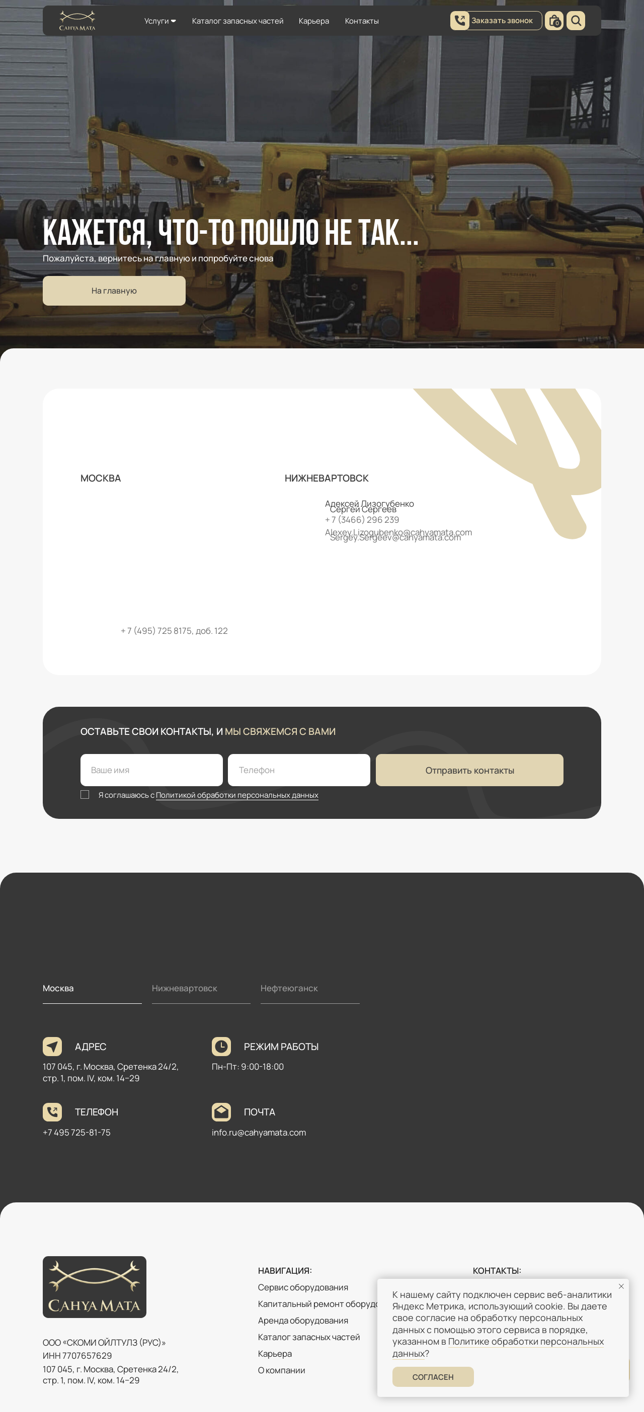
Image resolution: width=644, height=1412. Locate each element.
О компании (281, 1370)
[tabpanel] (322, 1104)
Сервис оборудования (303, 1287)
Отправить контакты (470, 770)
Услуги (156, 21)
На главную (114, 290)
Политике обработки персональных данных (498, 1347)
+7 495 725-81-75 (77, 1132)
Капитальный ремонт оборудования (331, 1303)
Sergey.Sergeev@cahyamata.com (395, 537)
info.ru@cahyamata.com (259, 1132)
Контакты (362, 21)
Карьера (314, 21)
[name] (151, 770)
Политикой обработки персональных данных (237, 795)
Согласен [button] (433, 1377)
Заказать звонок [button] (502, 20)
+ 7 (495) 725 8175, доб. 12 (172, 630)
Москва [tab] (58, 988)
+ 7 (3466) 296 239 (362, 519)
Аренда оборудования (303, 1320)
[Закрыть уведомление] (621, 1286)
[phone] (299, 770)
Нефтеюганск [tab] (289, 988)
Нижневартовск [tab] (184, 988)
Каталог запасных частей (238, 21)
